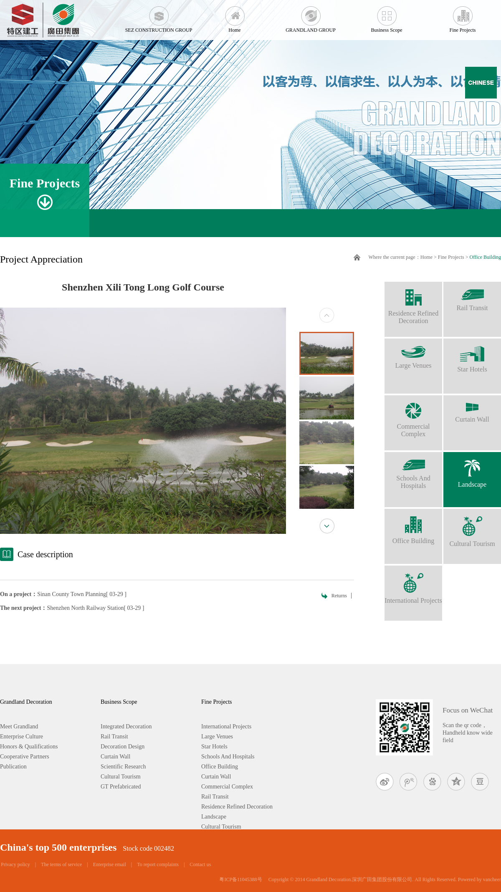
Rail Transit (472, 296)
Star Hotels (472, 356)
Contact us (200, 864)
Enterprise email (109, 864)
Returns (339, 596)
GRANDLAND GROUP (310, 16)
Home (234, 16)
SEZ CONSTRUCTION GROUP (158, 16)
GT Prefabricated (121, 786)
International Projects (413, 585)
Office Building (485, 257)
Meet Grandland (19, 726)
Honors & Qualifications (29, 746)
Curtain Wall (472, 409)
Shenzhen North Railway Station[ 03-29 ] (95, 608)
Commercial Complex (413, 416)
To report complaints (158, 864)
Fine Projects (462, 16)
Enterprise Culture (21, 736)
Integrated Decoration (126, 726)
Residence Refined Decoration (413, 303)
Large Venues (413, 354)
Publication (13, 766)
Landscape (472, 470)
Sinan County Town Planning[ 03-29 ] (82, 594)
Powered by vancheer (479, 879)
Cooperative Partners (24, 756)
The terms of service (61, 864)
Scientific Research (123, 766)
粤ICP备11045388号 (240, 879)
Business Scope (386, 16)
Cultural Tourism (472, 528)
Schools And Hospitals (413, 470)
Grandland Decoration (26, 702)
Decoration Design (122, 746)
